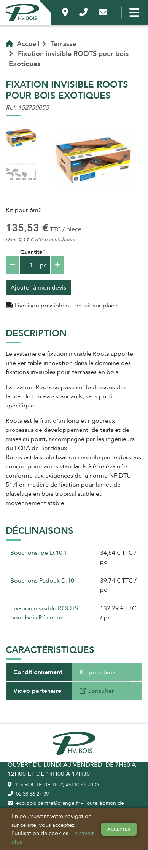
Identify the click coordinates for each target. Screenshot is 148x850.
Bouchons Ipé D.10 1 (38, 553)
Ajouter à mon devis (38, 287)
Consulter (97, 691)
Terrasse (63, 43)
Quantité (31, 252)
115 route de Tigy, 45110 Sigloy (54, 784)
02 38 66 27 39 (28, 793)
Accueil (22, 43)
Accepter (118, 829)
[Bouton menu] (132, 12)
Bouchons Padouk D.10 (42, 580)
